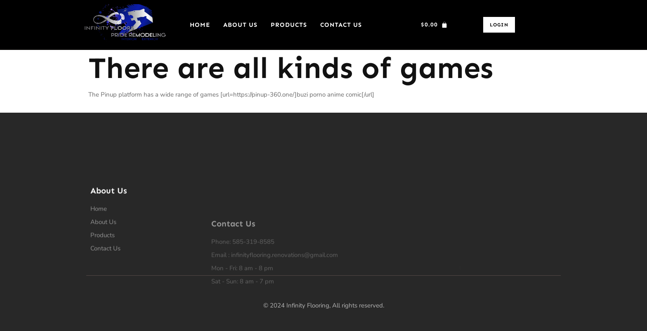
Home (200, 24)
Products (289, 24)
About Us (240, 24)
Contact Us (341, 24)
